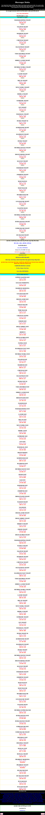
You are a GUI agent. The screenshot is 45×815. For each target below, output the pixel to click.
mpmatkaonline (32, 798)
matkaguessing (16, 798)
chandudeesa (17, 793)
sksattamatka (33, 801)
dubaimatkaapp (37, 794)
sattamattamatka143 (12, 801)
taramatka (15, 802)
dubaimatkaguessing (7, 795)
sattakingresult (5, 801)
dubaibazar (6, 794)
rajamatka (42, 799)
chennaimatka (23, 793)
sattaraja (19, 801)
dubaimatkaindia (14, 795)
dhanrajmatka (35, 793)
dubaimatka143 (17, 794)
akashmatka (3, 793)
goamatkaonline (18, 796)
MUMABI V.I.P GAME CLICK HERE (22, 252)
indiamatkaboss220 (38, 796)
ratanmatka (22, 800)
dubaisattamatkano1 (38, 795)
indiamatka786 (31, 796)
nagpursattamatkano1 (19, 799)
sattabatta (30, 800)
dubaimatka (11, 794)
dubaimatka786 (31, 794)
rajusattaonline (16, 800)
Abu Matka (41, 803)
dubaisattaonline (6, 796)
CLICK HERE (22, 253)
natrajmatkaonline (28, 799)
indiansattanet (12, 797)
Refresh (22, 24)
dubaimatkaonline (22, 795)
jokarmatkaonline (26, 797)
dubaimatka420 (24, 794)
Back (2, 813)
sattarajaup (23, 801)
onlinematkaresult (36, 799)
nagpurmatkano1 (11, 799)
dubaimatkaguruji (28, 802)
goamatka (12, 796)
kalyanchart (32, 797)
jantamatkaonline (18, 797)
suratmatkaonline (39, 801)
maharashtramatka (6, 798)
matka (11, 798)
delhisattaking (29, 793)
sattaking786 (34, 800)
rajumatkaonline (5, 800)
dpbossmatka (41, 793)
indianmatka (5, 797)
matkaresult (22, 798)
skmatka (28, 801)
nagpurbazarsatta (3, 799)
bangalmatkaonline (10, 793)
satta (26, 800)
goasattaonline (24, 796)
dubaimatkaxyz (30, 795)
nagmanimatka (39, 798)
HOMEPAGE (22, 810)
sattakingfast (40, 800)
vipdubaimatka (21, 802)
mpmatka (27, 798)
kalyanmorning (39, 797)
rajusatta (11, 800)
